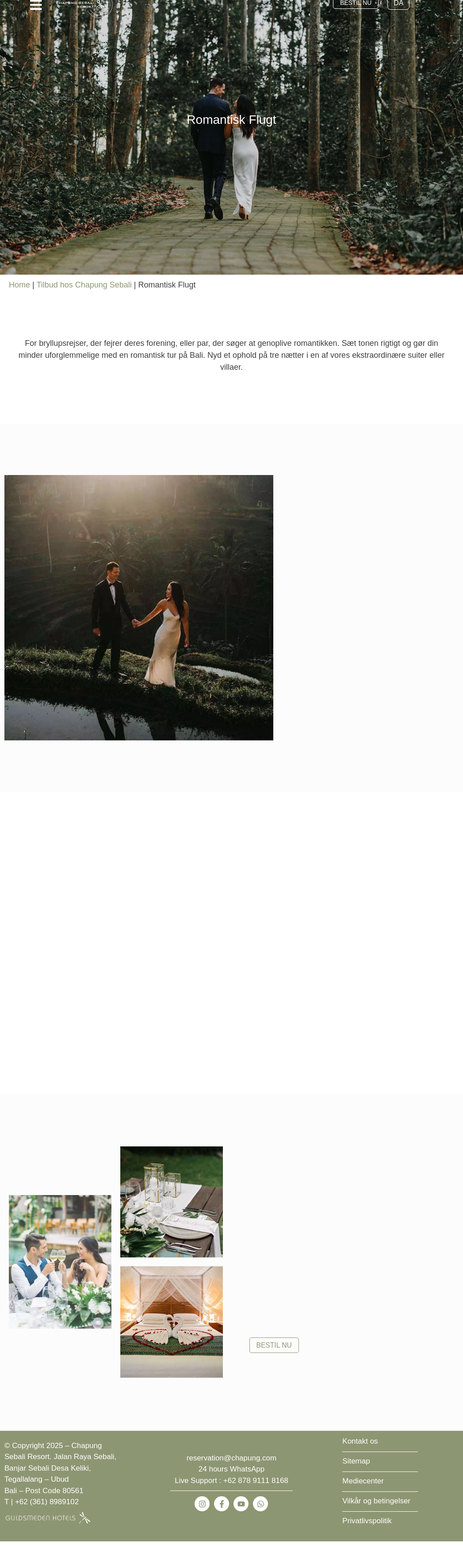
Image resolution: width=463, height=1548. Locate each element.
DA (403, 9)
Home (19, 291)
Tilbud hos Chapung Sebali (83, 291)
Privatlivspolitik (366, 1527)
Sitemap (356, 1468)
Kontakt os (360, 1448)
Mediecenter (363, 1487)
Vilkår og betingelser (376, 1507)
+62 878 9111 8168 (255, 1487)
